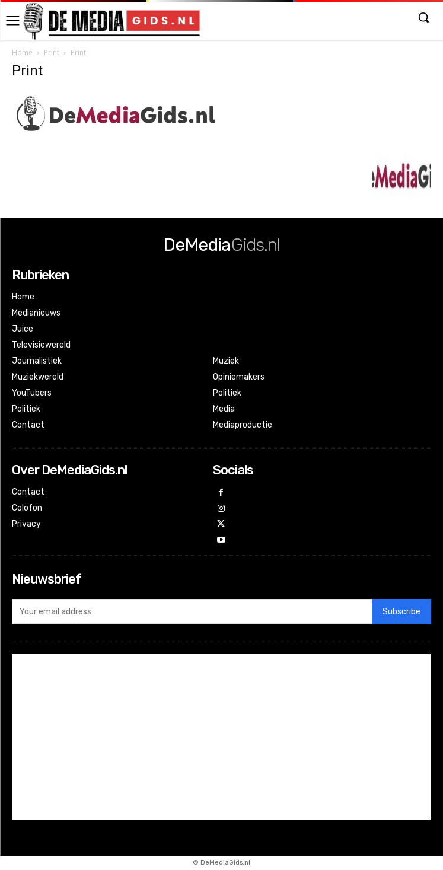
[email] (192, 611)
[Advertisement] (221, 737)
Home (22, 52)
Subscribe (401, 612)
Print (51, 52)
